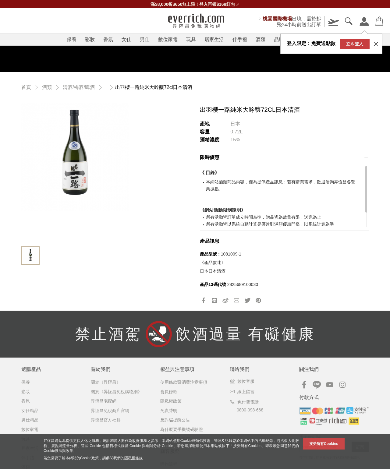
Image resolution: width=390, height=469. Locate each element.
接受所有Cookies (323, 444)
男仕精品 (29, 420)
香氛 (108, 39)
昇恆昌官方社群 (106, 420)
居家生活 (214, 39)
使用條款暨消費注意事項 (183, 382)
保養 (71, 39)
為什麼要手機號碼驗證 (181, 429)
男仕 (145, 39)
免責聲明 (168, 410)
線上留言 (242, 391)
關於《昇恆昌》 (106, 382)
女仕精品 (29, 410)
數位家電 (168, 39)
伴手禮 (239, 39)
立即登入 (354, 44)
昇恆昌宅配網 (103, 401)
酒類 (260, 39)
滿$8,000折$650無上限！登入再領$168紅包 (195, 4)
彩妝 (90, 39)
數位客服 (242, 381)
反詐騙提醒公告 (175, 420)
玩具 (191, 39)
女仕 (126, 39)
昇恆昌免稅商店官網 (110, 410)
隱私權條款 (133, 458)
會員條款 (168, 391)
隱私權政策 (171, 401)
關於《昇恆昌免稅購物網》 (116, 391)
